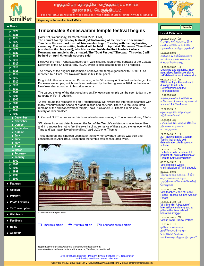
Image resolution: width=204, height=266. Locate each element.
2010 (15, 88)
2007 (15, 99)
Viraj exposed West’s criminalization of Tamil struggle (178, 166)
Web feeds (16, 214)
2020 (15, 52)
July (17, 135)
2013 (15, 78)
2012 (15, 81)
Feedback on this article (116, 224)
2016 (15, 67)
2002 (15, 160)
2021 (15, 49)
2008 (15, 96)
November (21, 121)
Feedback (16, 220)
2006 (15, 103)
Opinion (15, 189)
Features (15, 183)
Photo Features (19, 202)
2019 (15, 56)
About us (15, 233)
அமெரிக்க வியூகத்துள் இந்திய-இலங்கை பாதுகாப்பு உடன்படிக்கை (178, 126)
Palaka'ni (15, 196)
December (21, 117)
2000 (15, 168)
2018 (15, 60)
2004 (15, 110)
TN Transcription (20, 208)
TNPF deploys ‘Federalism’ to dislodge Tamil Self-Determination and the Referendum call (177, 86)
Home (13, 226)
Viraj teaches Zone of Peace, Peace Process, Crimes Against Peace (178, 195)
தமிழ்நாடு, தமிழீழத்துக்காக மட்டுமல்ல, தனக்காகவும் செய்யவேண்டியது (176, 59)
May (17, 142)
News (13, 26)
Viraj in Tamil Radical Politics (176, 220)
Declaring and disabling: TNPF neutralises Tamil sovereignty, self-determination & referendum (178, 72)
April (18, 146)
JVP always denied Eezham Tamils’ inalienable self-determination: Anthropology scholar (176, 141)
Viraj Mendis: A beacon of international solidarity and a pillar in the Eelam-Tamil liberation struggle (176, 209)
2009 (15, 92)
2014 (15, 74)
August (19, 132)
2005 (15, 106)
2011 (15, 85)
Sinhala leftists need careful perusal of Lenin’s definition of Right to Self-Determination (177, 155)
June (18, 139)
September (21, 128)
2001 (15, 164)
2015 (15, 70)
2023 (15, 42)
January (19, 157)
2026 (15, 31)
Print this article (82, 224)
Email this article (52, 224)
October (19, 124)
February (20, 153)
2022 (15, 45)
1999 (15, 171)
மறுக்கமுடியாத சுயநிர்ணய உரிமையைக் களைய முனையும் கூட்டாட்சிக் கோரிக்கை (178, 101)
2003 (15, 114)
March (18, 150)
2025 (15, 34)
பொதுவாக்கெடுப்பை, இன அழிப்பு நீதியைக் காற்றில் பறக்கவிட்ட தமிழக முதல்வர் (177, 45)
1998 (15, 175)
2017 (15, 63)
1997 (15, 178)
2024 (15, 38)
